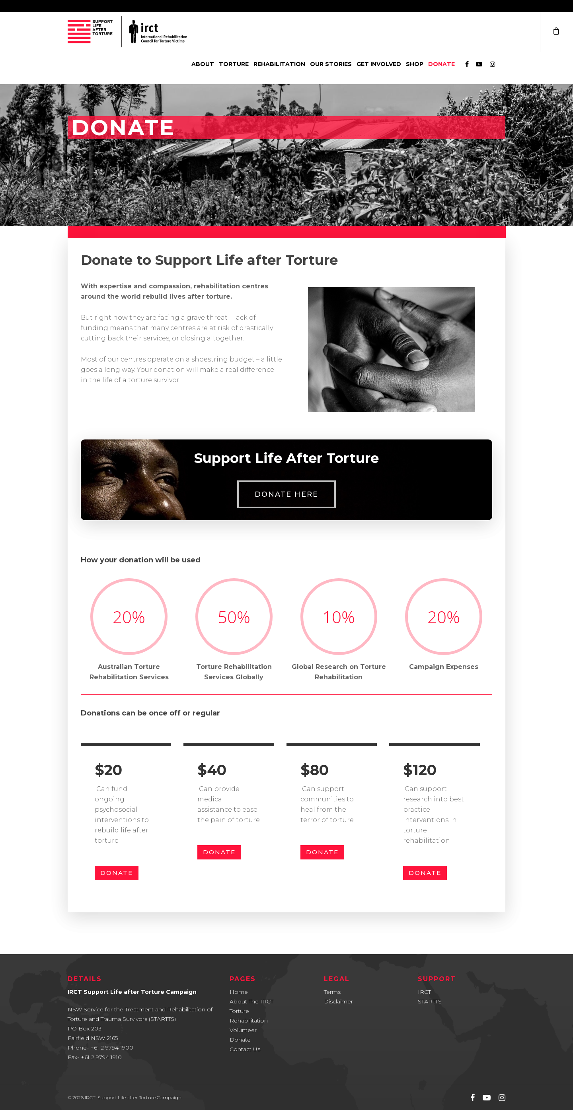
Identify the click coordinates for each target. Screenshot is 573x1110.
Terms (332, 991)
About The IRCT (251, 1001)
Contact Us (245, 1049)
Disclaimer (338, 1001)
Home (239, 991)
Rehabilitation (279, 64)
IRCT (424, 991)
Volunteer (243, 1030)
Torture (234, 64)
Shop (414, 64)
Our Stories (331, 64)
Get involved (379, 64)
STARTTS (430, 1001)
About (202, 64)
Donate (441, 64)
